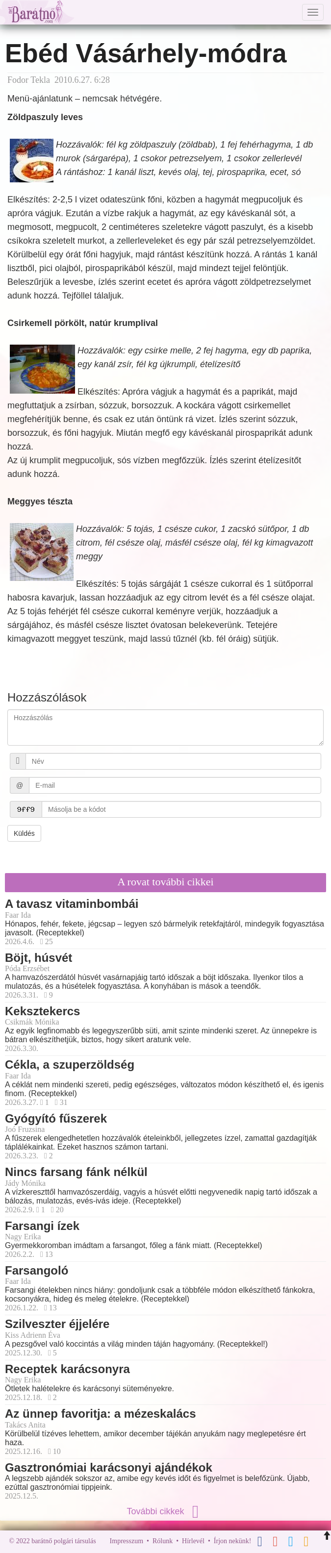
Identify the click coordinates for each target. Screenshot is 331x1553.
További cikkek (165, 1511)
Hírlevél (193, 1541)
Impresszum (126, 1541)
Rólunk (163, 1541)
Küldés (24, 833)
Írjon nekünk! (233, 1541)
